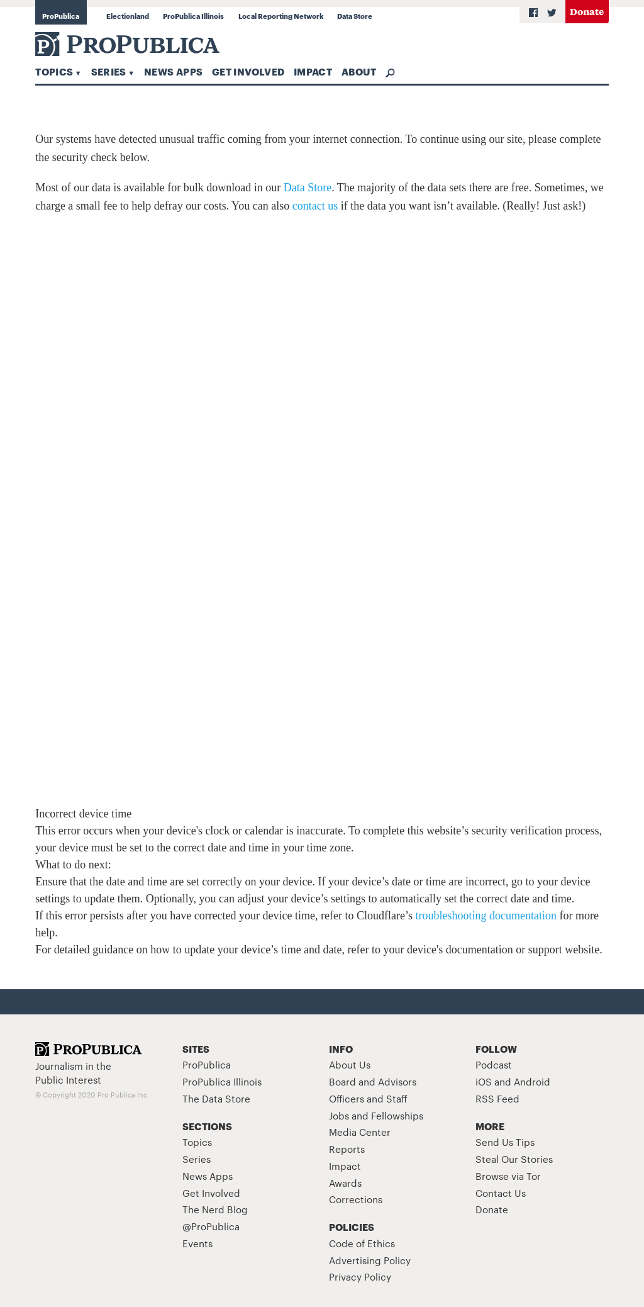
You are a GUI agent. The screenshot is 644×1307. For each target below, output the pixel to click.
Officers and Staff (368, 1098)
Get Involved (248, 71)
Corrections (355, 1199)
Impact (313, 71)
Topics (54, 71)
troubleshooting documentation (486, 915)
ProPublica (60, 16)
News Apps (173, 71)
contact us (315, 205)
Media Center (360, 1131)
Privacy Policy (360, 1276)
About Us (349, 1064)
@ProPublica (211, 1226)
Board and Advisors (372, 1081)
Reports (347, 1148)
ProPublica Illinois (193, 16)
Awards (345, 1182)
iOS (483, 1081)
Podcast (493, 1064)
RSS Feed (497, 1098)
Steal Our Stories (514, 1158)
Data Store (354, 16)
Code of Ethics (362, 1243)
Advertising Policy (370, 1260)
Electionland (127, 16)
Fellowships (397, 1115)
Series (108, 71)
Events (197, 1243)
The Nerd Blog (215, 1209)
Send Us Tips (505, 1141)
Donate (587, 11)
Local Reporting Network (280, 16)
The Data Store (216, 1098)
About (359, 71)
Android (532, 1081)
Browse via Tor (508, 1175)
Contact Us (500, 1192)
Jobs (339, 1115)
